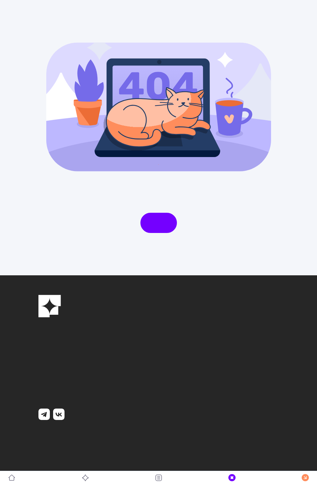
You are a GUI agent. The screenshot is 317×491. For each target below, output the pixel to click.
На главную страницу (158, 223)
